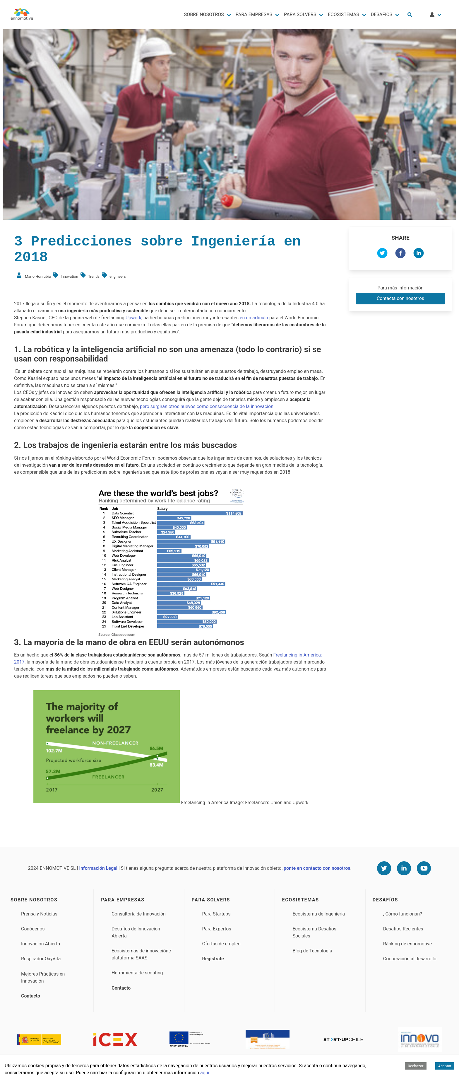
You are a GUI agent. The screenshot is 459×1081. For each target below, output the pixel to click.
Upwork (133, 317)
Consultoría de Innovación (139, 914)
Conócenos (33, 929)
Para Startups (216, 914)
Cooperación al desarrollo (409, 958)
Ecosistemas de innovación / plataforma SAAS (142, 954)
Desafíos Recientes (403, 929)
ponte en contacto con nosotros (317, 868)
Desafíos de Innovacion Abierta (136, 932)
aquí (204, 1072)
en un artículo (254, 317)
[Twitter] (384, 868)
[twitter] (382, 254)
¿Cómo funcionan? (402, 914)
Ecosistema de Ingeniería (319, 914)
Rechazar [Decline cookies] (416, 1066)
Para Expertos (216, 929)
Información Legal (98, 868)
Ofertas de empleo (221, 944)
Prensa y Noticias (39, 914)
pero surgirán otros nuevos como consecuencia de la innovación (206, 406)
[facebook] (400, 254)
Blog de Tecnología (312, 951)
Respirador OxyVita (41, 958)
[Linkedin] (404, 868)
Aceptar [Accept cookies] (444, 1066)
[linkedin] (418, 254)
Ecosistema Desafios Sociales (314, 932)
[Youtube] (424, 868)
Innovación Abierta (40, 944)
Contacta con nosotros (400, 298)
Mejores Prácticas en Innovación (43, 977)
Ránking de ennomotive (407, 944)
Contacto (30, 996)
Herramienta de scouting (137, 973)
